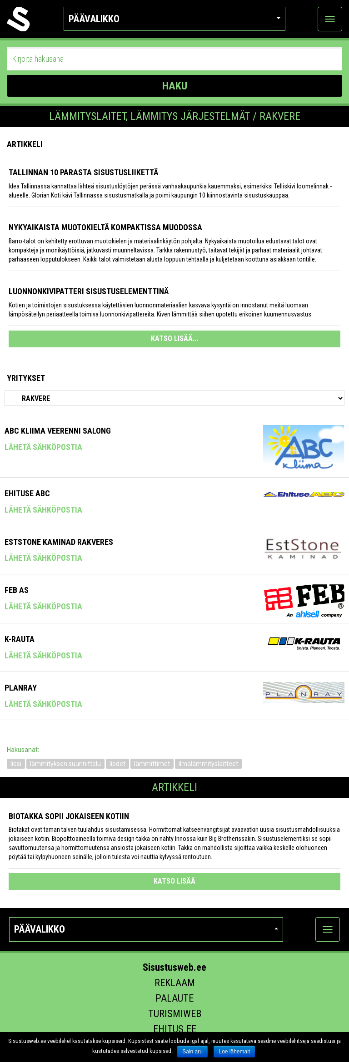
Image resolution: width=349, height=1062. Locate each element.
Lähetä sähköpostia (43, 447)
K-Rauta (20, 639)
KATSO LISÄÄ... (174, 338)
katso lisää (174, 881)
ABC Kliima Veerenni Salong (58, 430)
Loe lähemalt (234, 1051)
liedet (117, 763)
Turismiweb (174, 1013)
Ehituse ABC (27, 493)
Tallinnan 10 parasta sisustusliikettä (83, 172)
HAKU (174, 85)
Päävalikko (175, 19)
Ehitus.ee (174, 1029)
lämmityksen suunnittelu (65, 763)
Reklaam (175, 982)
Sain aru (192, 1051)
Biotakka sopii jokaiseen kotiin (69, 816)
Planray (21, 687)
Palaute (174, 998)
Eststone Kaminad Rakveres (59, 542)
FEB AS (17, 590)
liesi (15, 763)
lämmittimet (152, 763)
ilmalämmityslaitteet (208, 763)
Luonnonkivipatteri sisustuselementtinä (89, 291)
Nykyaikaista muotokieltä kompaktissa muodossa (105, 227)
